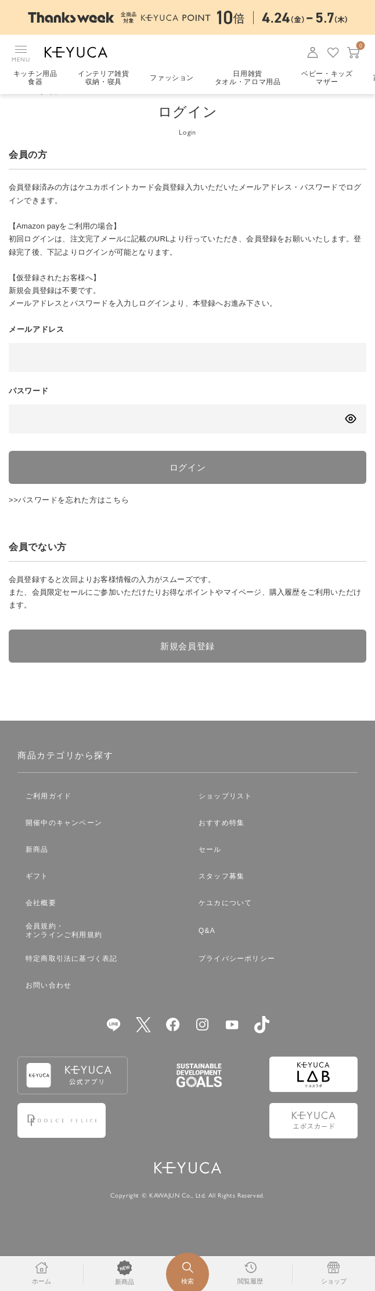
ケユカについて (225, 922)
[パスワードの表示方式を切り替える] (350, 435)
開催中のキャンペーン (64, 842)
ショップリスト (225, 815)
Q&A (207, 950)
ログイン (187, 484)
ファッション (172, 78)
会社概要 (41, 922)
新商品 (37, 869)
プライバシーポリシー (237, 978)
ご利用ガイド (48, 815)
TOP (16, 107)
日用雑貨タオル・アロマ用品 (248, 78)
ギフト (37, 895)
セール (210, 869)
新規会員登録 (187, 664)
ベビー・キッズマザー (328, 78)
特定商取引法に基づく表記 (71, 978)
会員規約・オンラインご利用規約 (64, 949)
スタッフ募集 (221, 895)
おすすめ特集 (221, 842)
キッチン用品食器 (35, 78)
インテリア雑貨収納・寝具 (104, 78)
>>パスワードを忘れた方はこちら (69, 517)
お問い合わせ (48, 1004)
